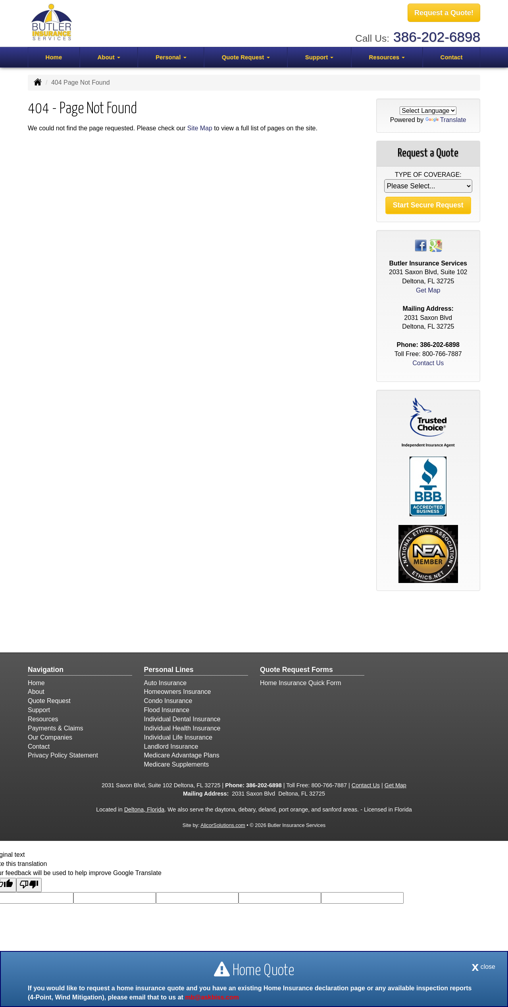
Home (54, 56)
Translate (445, 119)
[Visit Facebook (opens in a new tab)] (420, 245)
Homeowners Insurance (177, 691)
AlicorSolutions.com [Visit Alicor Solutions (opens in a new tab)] (222, 825)
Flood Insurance (167, 710)
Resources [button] (387, 56)
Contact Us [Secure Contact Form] (428, 363)
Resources (43, 719)
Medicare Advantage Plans (181, 755)
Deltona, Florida (144, 809)
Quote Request (49, 700)
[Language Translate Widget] (428, 111)
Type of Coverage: (428, 174)
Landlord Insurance (171, 746)
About (36, 691)
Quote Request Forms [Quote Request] (296, 670)
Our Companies (50, 737)
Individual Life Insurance (178, 737)
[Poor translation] (29, 885)
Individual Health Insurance (182, 728)
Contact (452, 56)
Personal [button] (171, 56)
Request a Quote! (443, 13)
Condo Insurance (168, 700)
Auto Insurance (165, 683)
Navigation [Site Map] (46, 670)
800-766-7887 (442, 354)
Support (39, 710)
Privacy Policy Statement (63, 755)
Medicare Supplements (176, 764)
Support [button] (319, 56)
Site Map (199, 128)
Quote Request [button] (246, 56)
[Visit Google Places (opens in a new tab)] (435, 245)
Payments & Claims (55, 728)
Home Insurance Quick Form (300, 683)
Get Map (428, 290)
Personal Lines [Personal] (169, 670)
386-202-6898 (436, 36)
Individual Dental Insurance (182, 719)
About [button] (108, 56)
